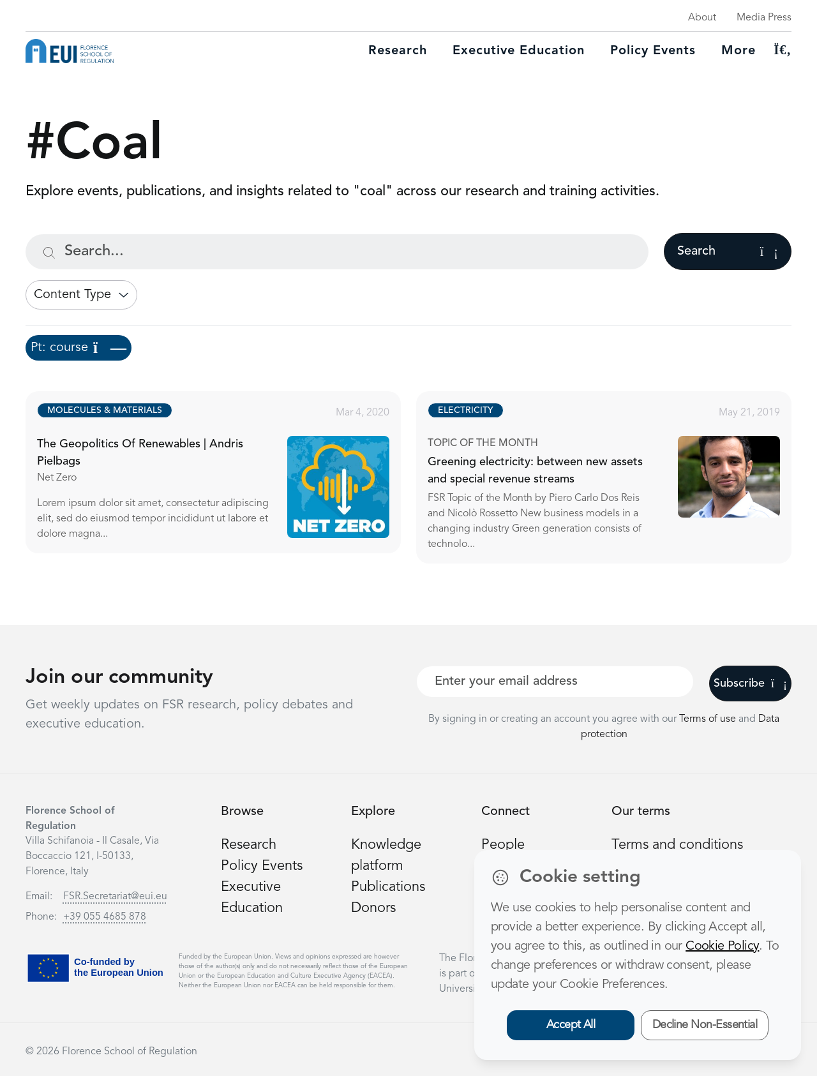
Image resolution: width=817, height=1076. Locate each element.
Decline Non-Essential (705, 1025)
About (702, 18)
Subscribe (750, 683)
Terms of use (708, 719)
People (503, 845)
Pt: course (78, 347)
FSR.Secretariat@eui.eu (115, 897)
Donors (373, 908)
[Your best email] (555, 682)
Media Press (764, 18)
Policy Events (653, 51)
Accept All (571, 1025)
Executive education (519, 51)
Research (397, 51)
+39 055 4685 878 (104, 917)
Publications (388, 887)
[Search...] (337, 251)
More (738, 51)
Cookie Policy (722, 946)
